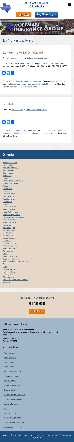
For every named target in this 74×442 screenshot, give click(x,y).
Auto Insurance (8, 165)
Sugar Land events (18, 130)
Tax (4, 264)
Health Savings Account (11, 215)
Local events (7, 233)
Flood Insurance (9, 199)
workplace (6, 282)
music (17, 84)
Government (7, 202)
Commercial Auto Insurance (13, 181)
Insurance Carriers (9, 230)
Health (5, 204)
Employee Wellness (10, 194)
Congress (6, 186)
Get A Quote (24, 14)
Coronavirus (7, 189)
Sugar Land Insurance (20, 81)
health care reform (9, 207)
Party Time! (8, 104)
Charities (6, 178)
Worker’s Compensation (13, 385)
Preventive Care (9, 248)
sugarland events (39, 84)
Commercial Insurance (11, 183)
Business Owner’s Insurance (14, 395)
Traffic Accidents (9, 272)
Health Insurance (9, 209)
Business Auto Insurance (13, 399)
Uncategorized (35, 81)
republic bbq (26, 84)
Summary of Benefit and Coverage (15, 261)
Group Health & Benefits (13, 427)
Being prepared (8, 170)
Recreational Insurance (12, 371)
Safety (5, 254)
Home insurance (9, 220)
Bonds (6, 409)
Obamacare (7, 241)
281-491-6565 (37, 6)
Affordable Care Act (10, 163)
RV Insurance (8, 251)
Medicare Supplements (12, 418)
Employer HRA (8, 196)
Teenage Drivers (9, 269)
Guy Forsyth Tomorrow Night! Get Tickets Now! (23, 52)
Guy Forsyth (61, 81)
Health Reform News (10, 212)
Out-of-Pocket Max (10, 243)
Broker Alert (7, 176)
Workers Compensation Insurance (15, 280)
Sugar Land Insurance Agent (44, 133)
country (52, 81)
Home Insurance (10, 358)
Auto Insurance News (11, 168)
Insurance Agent (9, 228)
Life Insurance (9, 367)
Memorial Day (8, 235)
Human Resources (9, 222)
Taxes (5, 267)
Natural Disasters (9, 238)
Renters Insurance (11, 362)
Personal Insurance (10, 246)
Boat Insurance (8, 173)
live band (10, 84)
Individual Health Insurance (14, 422)
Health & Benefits (10, 413)
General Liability (10, 390)
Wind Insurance (8, 277)
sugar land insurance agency (20, 133)
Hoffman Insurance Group (36, 58)
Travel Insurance (10, 381)
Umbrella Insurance (11, 404)
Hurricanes (7, 225)
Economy (6, 191)
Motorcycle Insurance (12, 376)
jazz (4, 84)
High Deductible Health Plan (13, 217)
